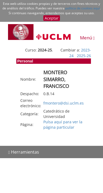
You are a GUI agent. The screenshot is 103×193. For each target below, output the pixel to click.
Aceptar (52, 18)
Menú (87, 38)
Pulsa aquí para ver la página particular (62, 124)
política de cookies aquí (82, 8)
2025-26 (84, 55)
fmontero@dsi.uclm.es (63, 103)
